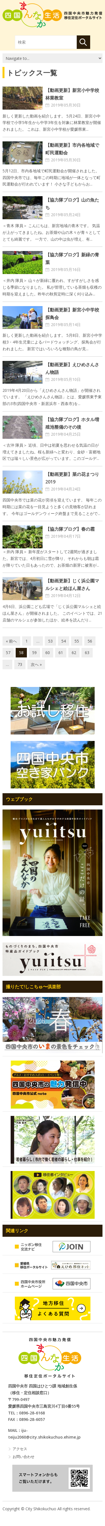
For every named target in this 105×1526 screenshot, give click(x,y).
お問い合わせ (23, 1456)
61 (61, 652)
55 (76, 641)
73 (20, 664)
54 (63, 641)
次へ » (36, 664)
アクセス (20, 1448)
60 (47, 652)
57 (8, 652)
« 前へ (11, 641)
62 (74, 652)
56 (90, 641)
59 (34, 652)
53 (50, 641)
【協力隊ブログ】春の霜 (70, 529)
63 (87, 652)
